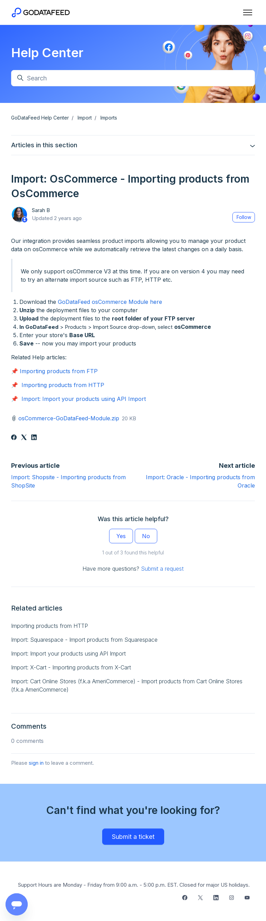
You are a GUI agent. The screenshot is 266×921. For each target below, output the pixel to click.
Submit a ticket (133, 836)
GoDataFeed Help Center (40, 118)
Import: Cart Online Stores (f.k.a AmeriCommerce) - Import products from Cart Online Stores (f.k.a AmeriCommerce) (126, 685)
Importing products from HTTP (62, 384)
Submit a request (162, 568)
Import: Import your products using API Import (83, 398)
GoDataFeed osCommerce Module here (110, 301)
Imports (108, 118)
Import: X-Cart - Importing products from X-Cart (71, 667)
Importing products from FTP (59, 371)
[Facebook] (14, 438)
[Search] (133, 78)
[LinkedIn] (34, 438)
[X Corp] (24, 438)
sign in (36, 763)
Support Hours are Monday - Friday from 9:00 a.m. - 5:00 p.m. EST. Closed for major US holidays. (134, 884)
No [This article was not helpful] (146, 536)
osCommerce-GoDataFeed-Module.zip (68, 418)
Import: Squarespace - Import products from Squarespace (84, 639)
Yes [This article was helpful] (121, 536)
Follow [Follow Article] (244, 217)
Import (85, 118)
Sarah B (41, 210)
